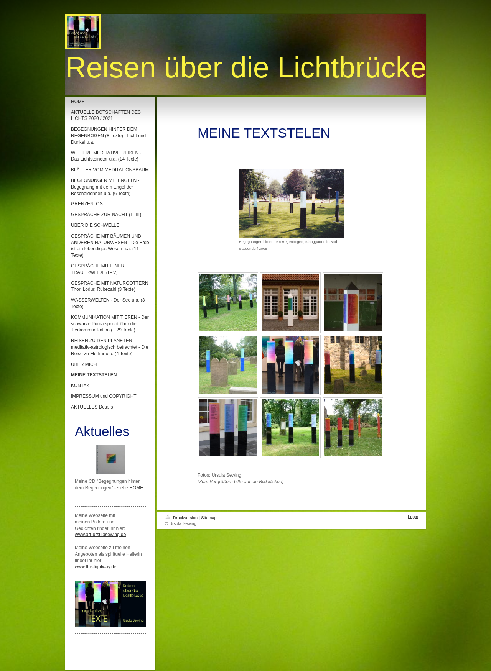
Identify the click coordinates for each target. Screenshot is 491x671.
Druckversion (182, 517)
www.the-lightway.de (96, 566)
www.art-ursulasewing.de (100, 534)
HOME (136, 488)
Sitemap (208, 517)
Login (413, 516)
